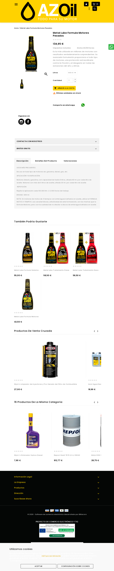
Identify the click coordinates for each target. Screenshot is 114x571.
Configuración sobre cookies (75, 566)
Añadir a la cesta (64, 88)
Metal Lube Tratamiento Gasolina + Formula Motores (86, 270)
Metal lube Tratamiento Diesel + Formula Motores (57, 270)
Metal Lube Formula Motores (26, 316)
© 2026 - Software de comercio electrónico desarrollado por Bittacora (57, 514)
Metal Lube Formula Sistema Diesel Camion (27, 270)
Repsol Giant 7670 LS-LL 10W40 (67, 455)
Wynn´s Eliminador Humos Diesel (28, 455)
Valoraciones (70, 161)
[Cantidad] (70, 80)
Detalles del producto (46, 161)
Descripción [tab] (22, 161)
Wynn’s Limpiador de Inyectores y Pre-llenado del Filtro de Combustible (45, 384)
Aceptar (38, 566)
